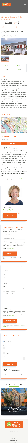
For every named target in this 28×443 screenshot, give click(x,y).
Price (4, 345)
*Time (4, 286)
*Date (4, 280)
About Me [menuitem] (14, 438)
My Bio (19, 213)
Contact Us (8, 266)
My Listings (5, 212)
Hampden (15, 178)
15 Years (10, 341)
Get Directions (14, 143)
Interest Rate (5, 356)
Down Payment (6, 350)
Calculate (10, 364)
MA (11, 178)
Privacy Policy (11, 248)
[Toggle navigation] (24, 4)
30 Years (5, 341)
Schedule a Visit (19, 266)
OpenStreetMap (20, 132)
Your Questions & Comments (9, 291)
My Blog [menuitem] (14, 442)
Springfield (21, 178)
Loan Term (5, 338)
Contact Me (10, 215)
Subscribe (10, 253)
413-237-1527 (8, 210)
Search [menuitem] (14, 436)
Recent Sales (10, 212)
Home (2, 178)
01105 (3, 180)
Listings (7, 178)
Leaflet (15, 132)
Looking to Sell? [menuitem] (14, 440)
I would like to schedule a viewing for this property (14, 300)
